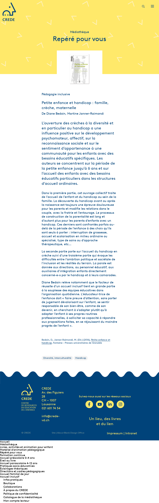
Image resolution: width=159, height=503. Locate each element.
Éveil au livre (8, 460)
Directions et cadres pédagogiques (22, 471)
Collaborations (12, 486)
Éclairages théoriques (13, 468)
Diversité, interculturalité (57, 358)
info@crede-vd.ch (51, 418)
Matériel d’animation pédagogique (22, 449)
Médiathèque (8, 444)
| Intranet (130, 433)
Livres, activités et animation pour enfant (26, 447)
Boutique (9, 483)
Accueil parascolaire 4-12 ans (18, 463)
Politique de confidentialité (20, 493)
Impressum (115, 433)
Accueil (4, 441)
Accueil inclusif (9, 476)
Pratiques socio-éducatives (17, 465)
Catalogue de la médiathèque (22, 497)
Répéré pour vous (11, 452)
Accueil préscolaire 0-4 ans (17, 457)
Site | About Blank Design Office (68, 432)
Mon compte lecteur (16, 500)
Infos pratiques (13, 479)
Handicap (80, 358)
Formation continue (12, 455)
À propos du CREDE (15, 490)
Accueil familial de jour (14, 474)
